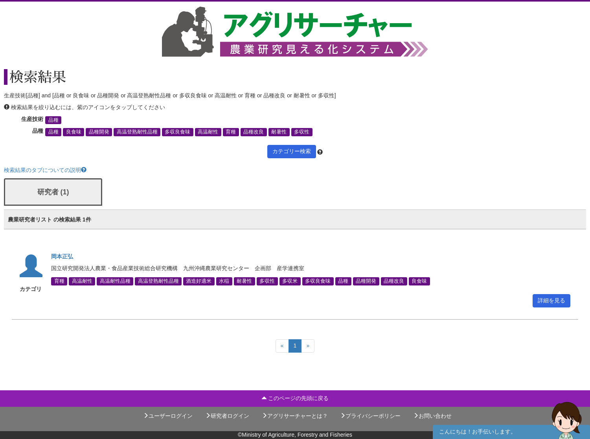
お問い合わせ (432, 416)
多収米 (290, 281)
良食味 (73, 132)
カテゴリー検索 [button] (291, 151)
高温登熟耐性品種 (137, 132)
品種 (53, 120)
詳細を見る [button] (551, 300)
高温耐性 (208, 132)
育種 (231, 132)
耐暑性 (279, 132)
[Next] (307, 346)
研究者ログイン (227, 416)
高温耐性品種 (115, 281)
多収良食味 (177, 132)
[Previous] (282, 346)
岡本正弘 (62, 256)
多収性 (301, 132)
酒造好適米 (198, 281)
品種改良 (253, 132)
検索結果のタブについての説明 (45, 170)
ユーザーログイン (168, 416)
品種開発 (99, 132)
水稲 (224, 281)
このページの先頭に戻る (295, 398)
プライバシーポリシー (370, 416)
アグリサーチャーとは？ (295, 416)
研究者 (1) (53, 192)
